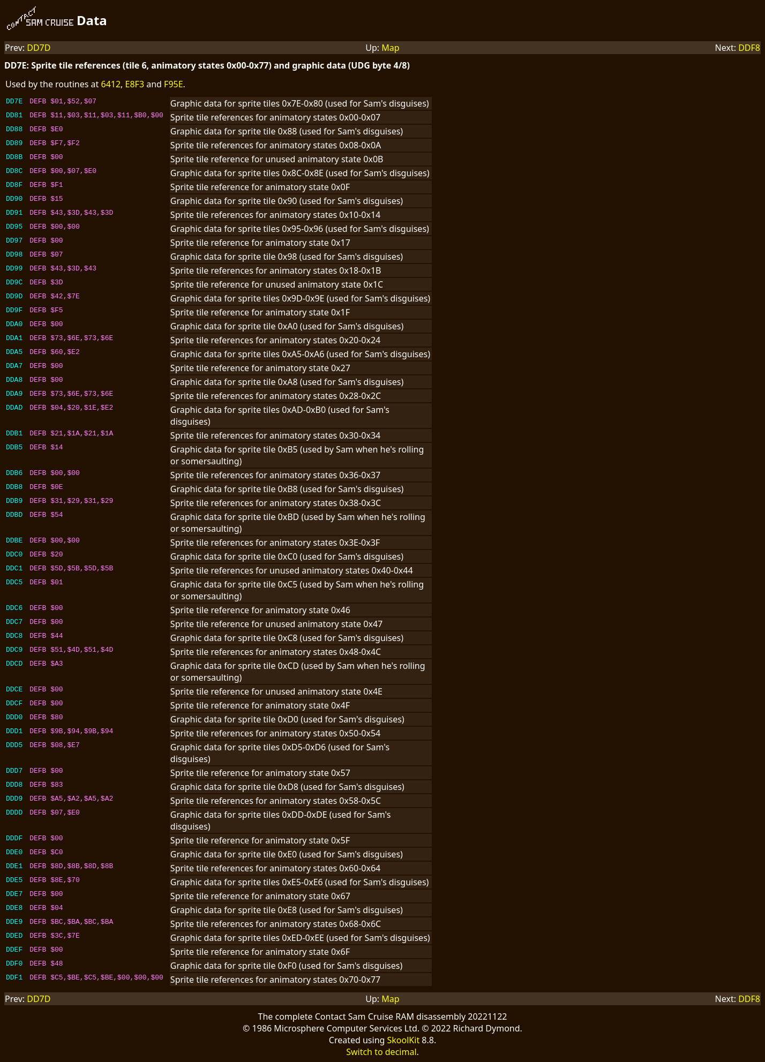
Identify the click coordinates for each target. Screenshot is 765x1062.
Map (390, 48)
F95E (173, 84)
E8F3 (135, 84)
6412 (111, 84)
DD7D (38, 48)
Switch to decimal (381, 1052)
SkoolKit (403, 1040)
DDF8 (749, 48)
